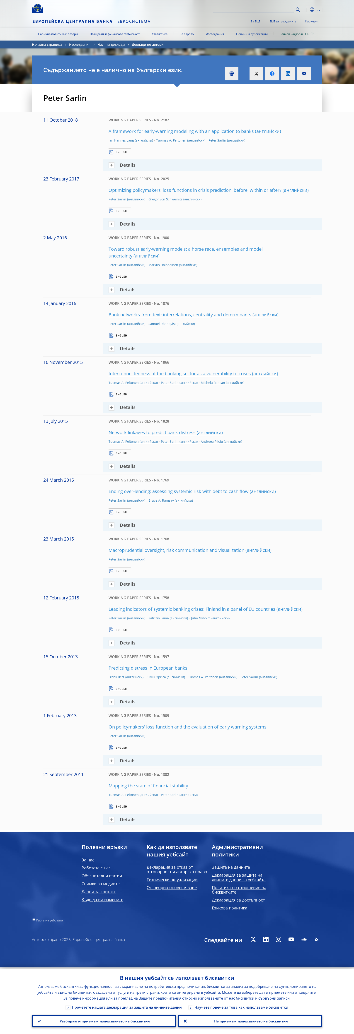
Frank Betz (116, 677)
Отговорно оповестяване (172, 887)
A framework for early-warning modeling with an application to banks (181, 131)
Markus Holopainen (163, 265)
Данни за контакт (99, 891)
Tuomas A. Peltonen (171, 140)
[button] (306, 10)
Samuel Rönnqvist (162, 324)
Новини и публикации (252, 34)
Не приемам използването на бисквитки (250, 1020)
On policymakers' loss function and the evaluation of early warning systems (188, 727)
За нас (88, 860)
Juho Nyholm (201, 618)
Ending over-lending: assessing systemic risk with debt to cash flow (179, 491)
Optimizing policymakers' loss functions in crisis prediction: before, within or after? (195, 190)
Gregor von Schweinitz (165, 199)
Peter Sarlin (217, 140)
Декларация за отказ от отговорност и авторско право (177, 869)
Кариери (311, 21)
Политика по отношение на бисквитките (239, 890)
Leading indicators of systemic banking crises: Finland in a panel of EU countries (192, 609)
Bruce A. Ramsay (161, 500)
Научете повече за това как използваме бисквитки (241, 1006)
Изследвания (215, 34)
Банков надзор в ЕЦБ (298, 33)
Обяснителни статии (102, 875)
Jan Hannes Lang (121, 140)
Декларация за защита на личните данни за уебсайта (239, 877)
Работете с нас (96, 867)
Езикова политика (229, 908)
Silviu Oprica (156, 677)
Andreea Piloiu (212, 441)
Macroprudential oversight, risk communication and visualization (176, 550)
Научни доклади (111, 44)
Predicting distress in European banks (148, 668)
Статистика (159, 34)
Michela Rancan (213, 382)
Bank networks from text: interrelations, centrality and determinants (180, 315)
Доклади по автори (148, 44)
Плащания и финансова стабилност (115, 34)
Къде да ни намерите (102, 899)
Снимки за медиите (101, 883)
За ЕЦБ (255, 21)
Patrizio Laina (158, 618)
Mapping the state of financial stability (148, 786)
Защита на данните (231, 867)
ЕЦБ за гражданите (282, 21)
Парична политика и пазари (58, 34)
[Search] (271, 9)
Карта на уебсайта (49, 920)
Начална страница (47, 44)
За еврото (187, 34)
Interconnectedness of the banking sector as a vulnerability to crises (180, 373)
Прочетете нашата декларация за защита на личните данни (127, 1006)
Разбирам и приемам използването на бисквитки (104, 1020)
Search (298, 10)
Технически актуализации (172, 879)
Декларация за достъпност (238, 900)
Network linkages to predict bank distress (152, 432)
